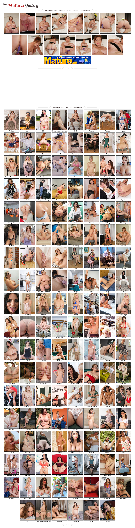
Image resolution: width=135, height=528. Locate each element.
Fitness (12, 428)
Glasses (123, 336)
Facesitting (27, 314)
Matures (20, 5)
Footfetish (43, 382)
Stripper (91, 497)
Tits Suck (75, 474)
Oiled (43, 130)
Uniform (43, 245)
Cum (28, 520)
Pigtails (11, 130)
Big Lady (123, 382)
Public (107, 451)
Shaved (123, 245)
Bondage (107, 428)
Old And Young (75, 336)
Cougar (107, 520)
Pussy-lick (43, 405)
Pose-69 (59, 359)
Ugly (27, 130)
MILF (59, 153)
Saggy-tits (43, 336)
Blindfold (27, 474)
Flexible (107, 130)
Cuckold (107, 359)
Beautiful (59, 314)
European (123, 474)
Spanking (60, 428)
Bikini (59, 497)
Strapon (91, 222)
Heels (75, 130)
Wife (91, 520)
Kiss (123, 176)
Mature (11, 245)
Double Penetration (11, 176)
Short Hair (11, 268)
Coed (91, 474)
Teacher (27, 153)
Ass (27, 336)
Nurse (75, 222)
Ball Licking (27, 497)
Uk (43, 497)
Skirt (75, 268)
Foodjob (60, 520)
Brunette (123, 291)
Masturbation (11, 199)
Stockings (123, 314)
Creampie (75, 153)
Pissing (91, 130)
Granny (43, 359)
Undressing (27, 222)
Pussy (59, 451)
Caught (75, 291)
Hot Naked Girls (11, 336)
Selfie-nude (59, 199)
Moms (123, 359)
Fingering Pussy (43, 199)
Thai (123, 153)
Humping (107, 497)
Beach (107, 336)
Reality (59, 245)
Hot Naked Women (43, 291)
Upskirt (43, 451)
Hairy (107, 291)
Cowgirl (11, 451)
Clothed (27, 291)
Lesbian (91, 268)
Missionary (107, 314)
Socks (59, 176)
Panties (76, 428)
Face (11, 314)
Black (91, 291)
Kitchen (59, 222)
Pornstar (43, 474)
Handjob (43, 268)
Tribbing (107, 222)
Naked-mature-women (91, 336)
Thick (27, 176)
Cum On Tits (75, 451)
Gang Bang (107, 474)
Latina (11, 359)
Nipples (43, 222)
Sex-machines (11, 474)
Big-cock (123, 130)
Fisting (91, 451)
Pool (43, 428)
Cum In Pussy (59, 474)
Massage (123, 222)
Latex (11, 405)
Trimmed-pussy (91, 405)
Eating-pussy (75, 382)
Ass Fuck (11, 382)
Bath (91, 428)
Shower (11, 291)
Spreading (75, 245)
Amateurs (28, 428)
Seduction (59, 405)
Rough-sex (123, 497)
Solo (91, 245)
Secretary (107, 245)
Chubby (107, 405)
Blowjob (75, 497)
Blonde (91, 359)
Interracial (107, 268)
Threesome (91, 314)
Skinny (59, 382)
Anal (123, 428)
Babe (75, 176)
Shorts (43, 314)
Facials (123, 268)
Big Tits (123, 199)
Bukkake (107, 199)
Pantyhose (75, 359)
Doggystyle (107, 176)
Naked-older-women (43, 520)
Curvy (27, 268)
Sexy (43, 153)
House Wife (91, 382)
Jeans (91, 199)
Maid (123, 451)
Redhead (59, 268)
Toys (107, 153)
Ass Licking (123, 405)
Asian (75, 199)
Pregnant (76, 520)
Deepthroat (43, 176)
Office (91, 153)
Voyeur (11, 497)
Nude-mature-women (59, 130)
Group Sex (11, 222)
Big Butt (27, 451)
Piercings (27, 405)
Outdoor (27, 359)
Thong (75, 314)
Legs (75, 405)
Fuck (27, 199)
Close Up (59, 336)
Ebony (27, 382)
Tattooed (107, 382)
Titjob (27, 245)
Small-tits (91, 176)
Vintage (11, 153)
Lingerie (59, 291)
